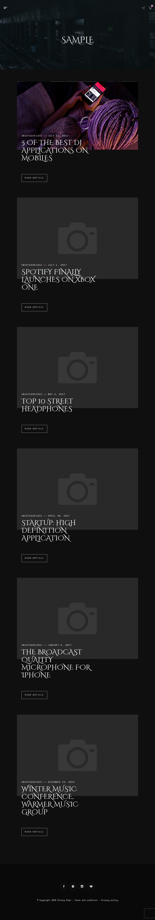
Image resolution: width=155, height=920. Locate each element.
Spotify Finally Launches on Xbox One (58, 279)
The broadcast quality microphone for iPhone (55, 663)
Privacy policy (109, 900)
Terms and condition (85, 900)
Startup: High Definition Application (48, 530)
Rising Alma (64, 900)
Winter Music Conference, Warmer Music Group (49, 800)
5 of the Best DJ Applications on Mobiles (54, 150)
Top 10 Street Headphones (47, 405)
